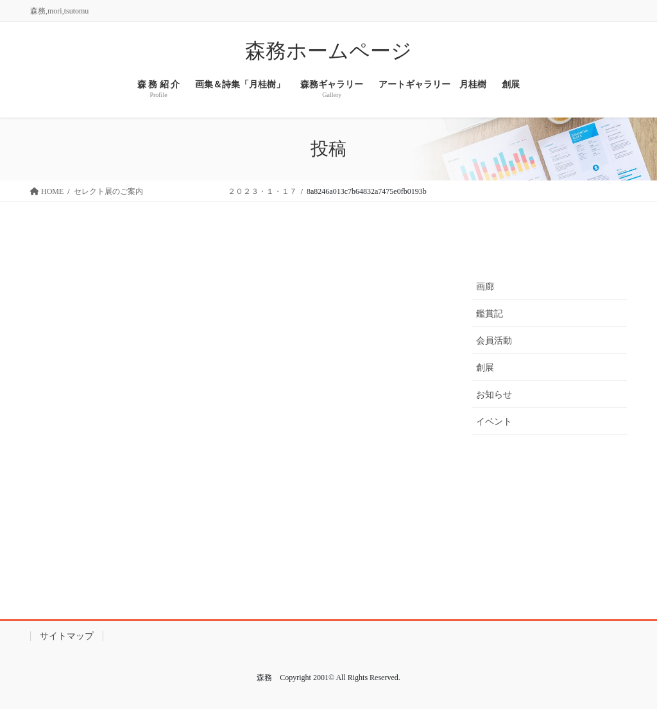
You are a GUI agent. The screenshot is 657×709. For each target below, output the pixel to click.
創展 (485, 367)
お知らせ (494, 394)
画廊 (485, 287)
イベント (494, 421)
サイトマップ (67, 636)
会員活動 (494, 341)
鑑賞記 (489, 314)
